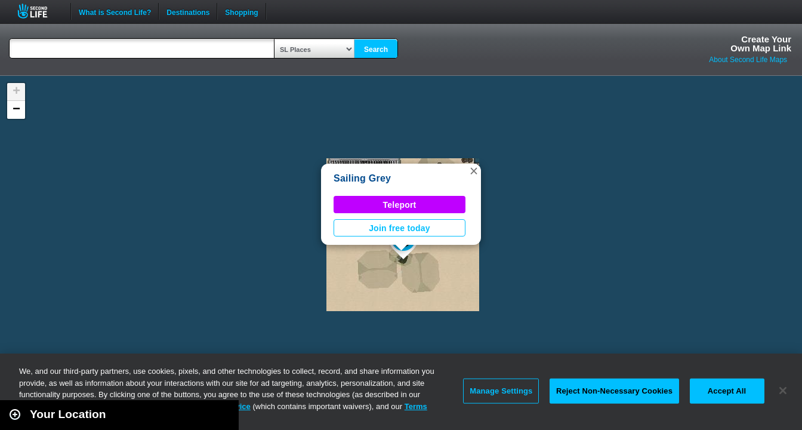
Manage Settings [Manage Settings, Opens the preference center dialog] (501, 390)
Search (376, 49)
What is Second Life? (115, 11)
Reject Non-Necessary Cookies (614, 390)
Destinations (187, 11)
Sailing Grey (362, 178)
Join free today (399, 228)
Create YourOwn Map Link (760, 43)
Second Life (39, 11)
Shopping (241, 11)
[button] (474, 171)
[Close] (783, 390)
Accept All (727, 390)
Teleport (400, 205)
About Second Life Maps (748, 60)
